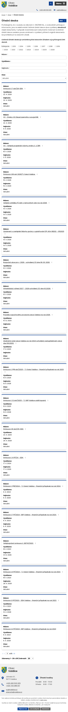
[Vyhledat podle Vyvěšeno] (34, 64)
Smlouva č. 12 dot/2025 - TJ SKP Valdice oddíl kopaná (26, 400)
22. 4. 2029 (7, 100)
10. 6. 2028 (7, 383)
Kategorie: (6, 46)
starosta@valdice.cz (14, 692)
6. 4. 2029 (7, 498)
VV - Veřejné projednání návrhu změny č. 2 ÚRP (23, 146)
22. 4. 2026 (7, 94)
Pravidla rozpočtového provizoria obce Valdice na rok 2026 (28, 315)
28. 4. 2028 (7, 583)
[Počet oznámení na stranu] (30, 658)
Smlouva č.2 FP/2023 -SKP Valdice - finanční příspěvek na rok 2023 (29, 629)
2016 (36, 46)
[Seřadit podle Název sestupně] (8, 54)
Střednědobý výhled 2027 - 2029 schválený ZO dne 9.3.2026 (28, 288)
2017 (43, 46)
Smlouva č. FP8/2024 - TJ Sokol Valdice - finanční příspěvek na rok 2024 (33, 486)
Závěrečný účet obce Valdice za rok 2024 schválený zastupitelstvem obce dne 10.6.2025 (32, 342)
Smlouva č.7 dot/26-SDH (14, 88)
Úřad (9, 15)
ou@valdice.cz (61, 10)
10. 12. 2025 (7, 320)
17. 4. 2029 (7, 469)
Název (4, 54)
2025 (45, 49)
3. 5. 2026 (7, 157)
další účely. (43, 700)
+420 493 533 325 (45, 10)
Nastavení (45, 709)
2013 (14, 46)
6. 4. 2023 (7, 635)
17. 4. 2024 (7, 463)
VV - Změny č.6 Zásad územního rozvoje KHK (22, 117)
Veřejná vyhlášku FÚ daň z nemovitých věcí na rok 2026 (26, 203)
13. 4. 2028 (7, 612)
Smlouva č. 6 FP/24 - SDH (14, 457)
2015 (29, 46)
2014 (21, 46)
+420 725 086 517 (13, 686)
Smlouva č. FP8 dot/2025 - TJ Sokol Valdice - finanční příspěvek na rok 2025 (33, 370)
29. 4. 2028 (7, 441)
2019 (58, 46)
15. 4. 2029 (7, 186)
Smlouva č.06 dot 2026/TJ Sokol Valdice (20, 174)
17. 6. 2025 (7, 349)
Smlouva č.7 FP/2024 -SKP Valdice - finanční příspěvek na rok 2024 (31, 515)
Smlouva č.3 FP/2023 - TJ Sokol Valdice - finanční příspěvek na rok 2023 (33, 572)
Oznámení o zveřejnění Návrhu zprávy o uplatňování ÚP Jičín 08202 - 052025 (33, 232)
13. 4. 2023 (7, 606)
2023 (29, 49)
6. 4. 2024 (7, 492)
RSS (63, 21)
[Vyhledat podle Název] (34, 57)
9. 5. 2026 (7, 129)
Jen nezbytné (34, 709)
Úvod (3, 15)
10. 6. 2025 (7, 378)
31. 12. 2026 (7, 555)
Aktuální (6, 106)
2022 (21, 49)
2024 (37, 49)
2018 (50, 46)
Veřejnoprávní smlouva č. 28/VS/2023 (19, 543)
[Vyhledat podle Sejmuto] (34, 71)
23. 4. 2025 (7, 435)
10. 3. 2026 (7, 268)
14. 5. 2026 (7, 214)
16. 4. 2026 (7, 151)
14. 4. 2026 (7, 209)
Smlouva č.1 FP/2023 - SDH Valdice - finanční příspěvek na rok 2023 (31, 600)
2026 (53, 49)
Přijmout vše (23, 709)
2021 (13, 49)
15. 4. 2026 (7, 180)
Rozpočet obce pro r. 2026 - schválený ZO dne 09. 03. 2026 (28, 262)
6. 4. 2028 (7, 641)
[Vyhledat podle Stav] (34, 78)
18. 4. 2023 (7, 549)
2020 (6, 49)
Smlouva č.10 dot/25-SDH (15, 429)
